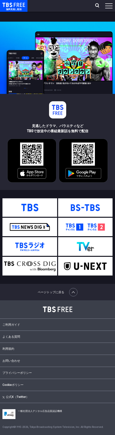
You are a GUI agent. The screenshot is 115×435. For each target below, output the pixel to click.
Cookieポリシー (13, 385)
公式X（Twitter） (15, 397)
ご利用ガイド (11, 324)
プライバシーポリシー (17, 373)
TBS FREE (8, 4)
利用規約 (8, 348)
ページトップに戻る (57, 292)
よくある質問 (11, 336)
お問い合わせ (11, 360)
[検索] (97, 6)
